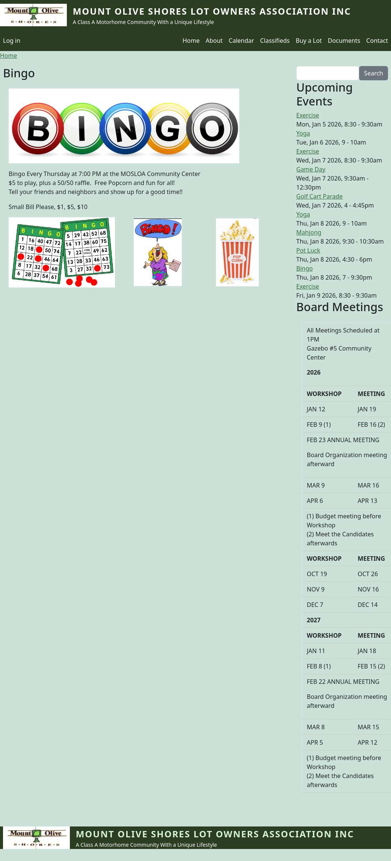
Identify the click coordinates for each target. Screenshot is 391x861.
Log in (11, 40)
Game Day (311, 169)
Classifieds (275, 40)
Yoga (303, 133)
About (213, 40)
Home (191, 40)
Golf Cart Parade (319, 196)
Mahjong (309, 232)
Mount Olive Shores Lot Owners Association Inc (212, 11)
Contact (377, 40)
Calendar (241, 40)
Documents (344, 40)
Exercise (307, 115)
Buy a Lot (309, 40)
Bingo (304, 268)
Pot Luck (308, 250)
